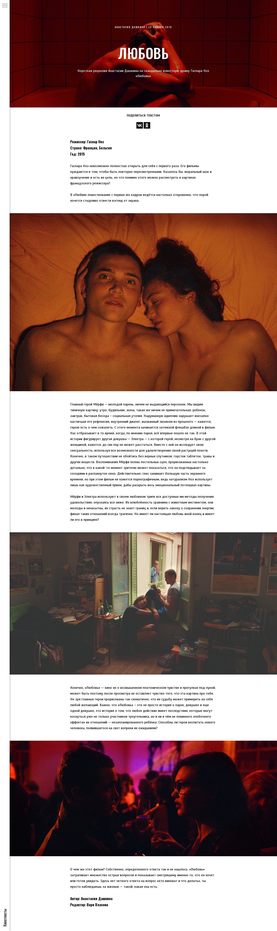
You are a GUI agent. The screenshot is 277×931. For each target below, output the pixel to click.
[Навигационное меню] (5, 6)
